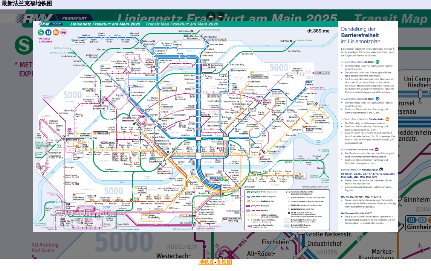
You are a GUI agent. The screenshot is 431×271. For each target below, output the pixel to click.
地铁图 (207, 262)
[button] (211, 16)
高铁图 (224, 262)
